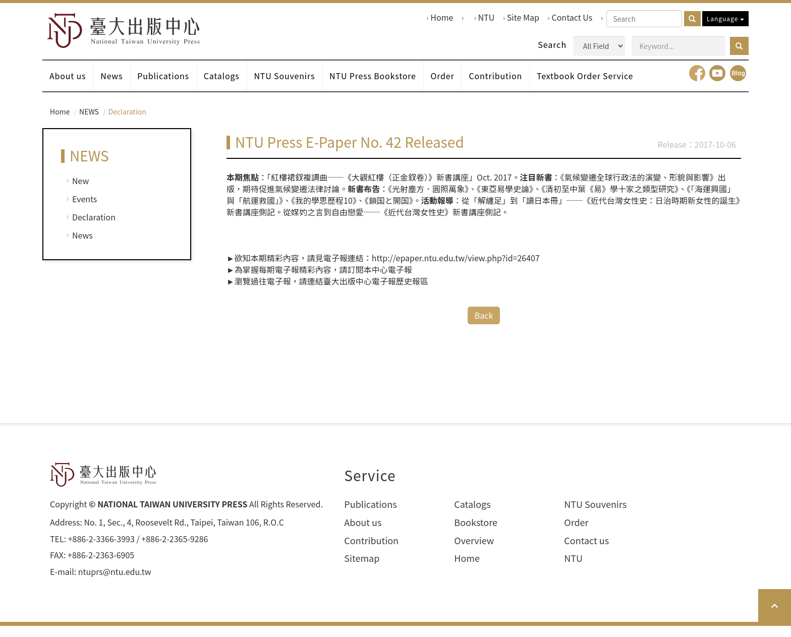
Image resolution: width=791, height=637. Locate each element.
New (80, 192)
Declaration (94, 228)
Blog (738, 84)
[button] (739, 46)
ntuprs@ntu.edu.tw (114, 583)
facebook (697, 84)
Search (552, 44)
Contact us (586, 551)
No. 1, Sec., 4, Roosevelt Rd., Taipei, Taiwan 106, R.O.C (184, 533)
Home (441, 17)
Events (84, 210)
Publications (170, 85)
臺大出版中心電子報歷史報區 (375, 291)
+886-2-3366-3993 (101, 549)
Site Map (523, 17)
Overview (474, 551)
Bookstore (475, 533)
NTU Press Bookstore (389, 85)
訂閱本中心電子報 (380, 280)
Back (484, 325)
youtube (717, 84)
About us (69, 85)
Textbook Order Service (610, 85)
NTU (486, 17)
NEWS (89, 122)
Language (725, 18)
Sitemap (361, 569)
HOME (131, 33)
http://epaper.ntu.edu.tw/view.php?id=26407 (456, 269)
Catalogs (231, 85)
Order (462, 85)
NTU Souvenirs (297, 85)
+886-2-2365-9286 (174, 549)
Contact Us (571, 17)
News (115, 85)
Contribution (518, 85)
